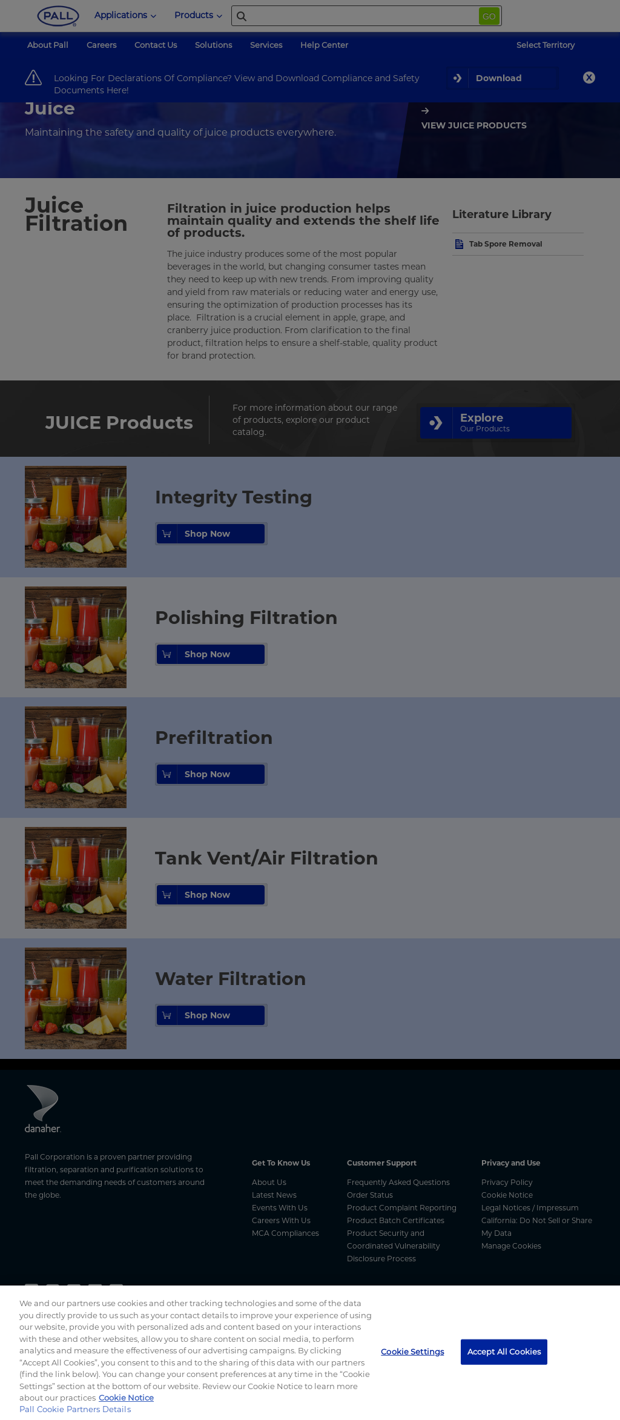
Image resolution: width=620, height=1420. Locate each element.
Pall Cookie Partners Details (75, 1409)
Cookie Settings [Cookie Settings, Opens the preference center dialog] (412, 1351)
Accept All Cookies (504, 1351)
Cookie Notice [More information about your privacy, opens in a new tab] (126, 1397)
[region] (310, 1353)
